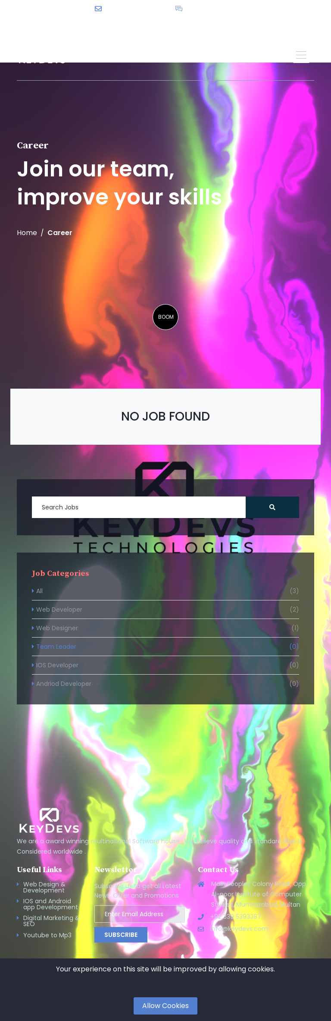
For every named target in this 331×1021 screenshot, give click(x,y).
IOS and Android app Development (50, 904)
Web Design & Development (44, 887)
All (167, 591)
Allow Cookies (165, 1006)
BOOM (166, 316)
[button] (301, 54)
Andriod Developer (167, 684)
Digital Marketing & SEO (51, 921)
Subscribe (120, 934)
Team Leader (167, 647)
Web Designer (167, 628)
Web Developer (167, 609)
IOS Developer (167, 665)
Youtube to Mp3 (47, 935)
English (195, 22)
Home (27, 232)
